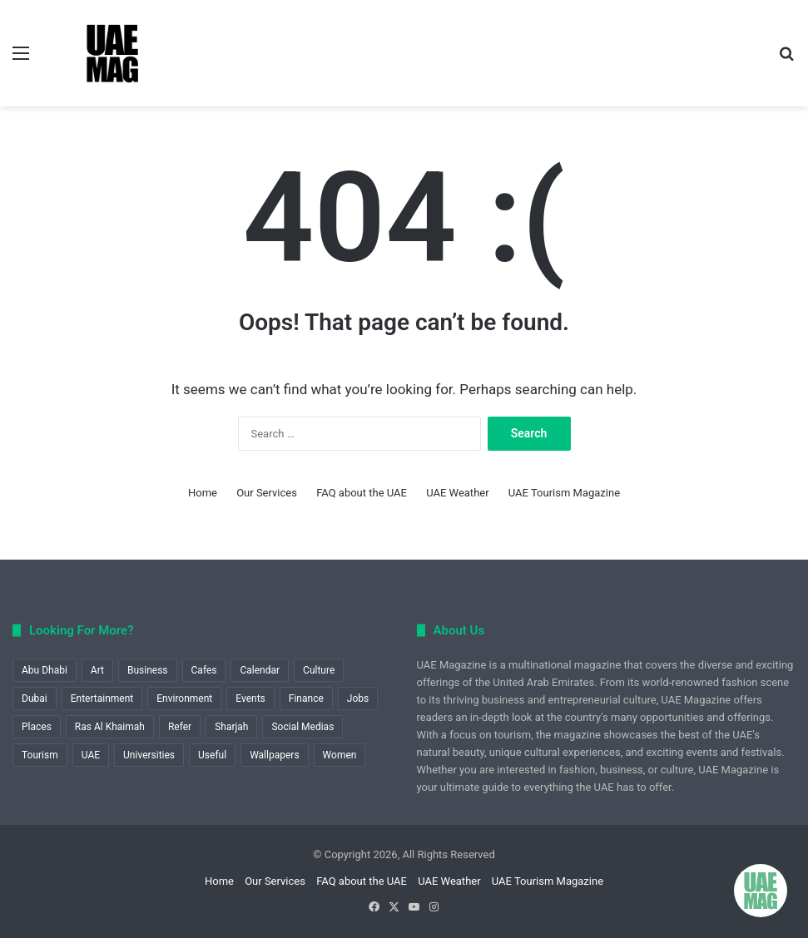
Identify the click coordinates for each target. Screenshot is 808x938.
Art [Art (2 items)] (97, 670)
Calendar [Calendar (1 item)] (260, 670)
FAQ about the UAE (361, 492)
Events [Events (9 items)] (250, 698)
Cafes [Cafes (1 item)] (204, 670)
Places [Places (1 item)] (37, 727)
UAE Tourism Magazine (564, 492)
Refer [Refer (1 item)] (179, 727)
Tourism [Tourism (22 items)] (40, 755)
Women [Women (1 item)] (340, 755)
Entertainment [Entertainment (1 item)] (102, 698)
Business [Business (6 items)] (147, 670)
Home (202, 492)
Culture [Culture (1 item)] (319, 670)
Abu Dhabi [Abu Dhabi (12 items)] (44, 670)
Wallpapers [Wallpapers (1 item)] (274, 755)
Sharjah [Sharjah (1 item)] (231, 727)
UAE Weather (457, 492)
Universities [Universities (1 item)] (149, 755)
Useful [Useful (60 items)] (212, 755)
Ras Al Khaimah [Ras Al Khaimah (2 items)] (110, 727)
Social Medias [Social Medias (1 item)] (302, 727)
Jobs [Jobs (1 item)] (358, 698)
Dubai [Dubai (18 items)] (34, 698)
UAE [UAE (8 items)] (91, 755)
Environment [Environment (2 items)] (184, 698)
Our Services (266, 492)
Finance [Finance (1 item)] (306, 698)
